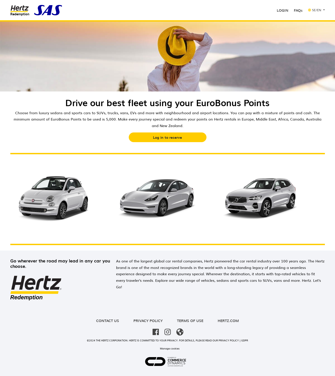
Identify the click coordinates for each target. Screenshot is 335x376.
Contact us (107, 320)
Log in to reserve (167, 137)
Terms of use (190, 320)
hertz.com (228, 320)
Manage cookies (170, 348)
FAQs (298, 10)
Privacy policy (148, 320)
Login (283, 10)
